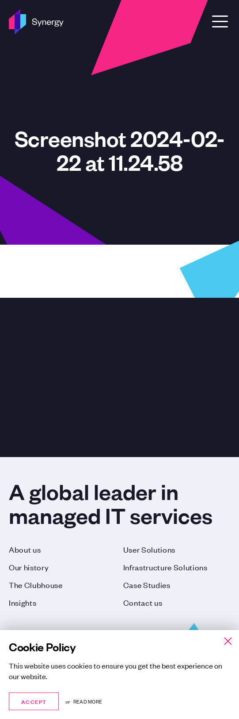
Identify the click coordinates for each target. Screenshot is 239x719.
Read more (87, 701)
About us (25, 549)
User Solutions (149, 549)
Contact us (143, 602)
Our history (29, 566)
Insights (22, 602)
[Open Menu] (220, 21)
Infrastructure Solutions (165, 566)
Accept (33, 701)
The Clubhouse (36, 584)
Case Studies (147, 584)
